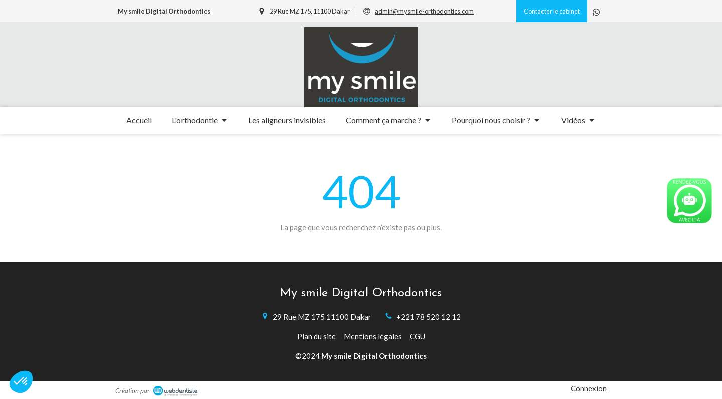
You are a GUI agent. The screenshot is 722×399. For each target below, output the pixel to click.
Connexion (589, 388)
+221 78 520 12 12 (428, 316)
